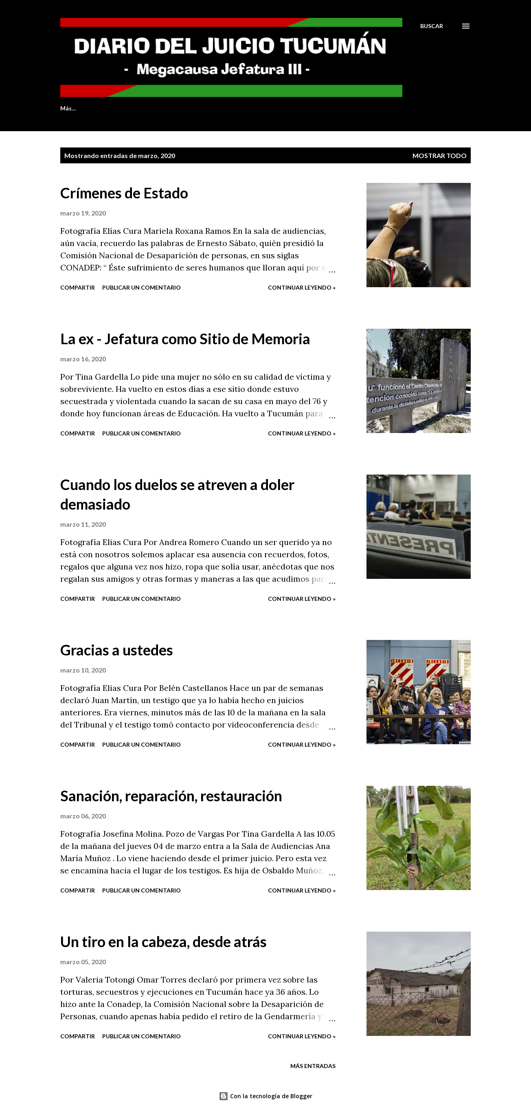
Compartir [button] (77, 287)
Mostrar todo (440, 155)
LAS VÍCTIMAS (193, 108)
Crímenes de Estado (124, 193)
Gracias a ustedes (116, 650)
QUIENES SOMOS (126, 108)
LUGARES (371, 108)
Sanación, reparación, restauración (171, 796)
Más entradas (313, 1065)
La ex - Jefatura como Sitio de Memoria (185, 338)
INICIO (69, 108)
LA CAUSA (321, 108)
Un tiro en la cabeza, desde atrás (163, 941)
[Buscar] (431, 26)
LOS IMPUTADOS (260, 108)
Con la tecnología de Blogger (265, 1096)
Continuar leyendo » (302, 287)
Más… (415, 108)
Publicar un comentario (141, 287)
